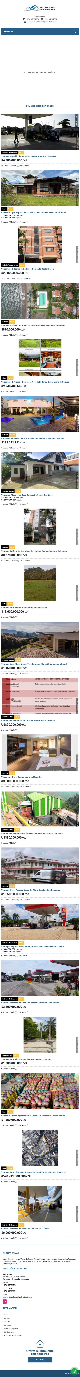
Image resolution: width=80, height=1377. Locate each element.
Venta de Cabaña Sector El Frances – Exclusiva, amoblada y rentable (33, 325)
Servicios (7, 1325)
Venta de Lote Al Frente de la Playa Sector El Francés (26, 1059)
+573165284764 (32, 19)
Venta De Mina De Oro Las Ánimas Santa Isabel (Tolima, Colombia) (32, 833)
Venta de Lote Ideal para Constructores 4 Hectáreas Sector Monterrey (34, 1172)
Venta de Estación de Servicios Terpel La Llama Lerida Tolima (30, 1003)
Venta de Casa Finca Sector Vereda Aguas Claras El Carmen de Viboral (34, 664)
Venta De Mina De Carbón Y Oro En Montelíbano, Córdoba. (28, 721)
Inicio (6, 1314)
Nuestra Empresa (11, 1328)
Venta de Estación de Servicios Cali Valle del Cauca (25, 1229)
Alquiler (7, 1321)
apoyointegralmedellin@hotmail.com (17, 1297)
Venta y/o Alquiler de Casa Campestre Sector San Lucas (27, 495)
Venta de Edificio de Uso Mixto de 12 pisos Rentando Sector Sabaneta (34, 551)
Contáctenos (9, 1332)
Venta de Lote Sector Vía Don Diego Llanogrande (24, 608)
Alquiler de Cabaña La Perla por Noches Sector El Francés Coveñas (32, 438)
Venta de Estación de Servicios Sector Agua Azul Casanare (28, 156)
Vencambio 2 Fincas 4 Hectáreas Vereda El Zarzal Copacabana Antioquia (35, 382)
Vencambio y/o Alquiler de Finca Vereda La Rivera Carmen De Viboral (33, 213)
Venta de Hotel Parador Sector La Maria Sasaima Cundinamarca (30, 890)
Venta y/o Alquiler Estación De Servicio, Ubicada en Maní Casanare (32, 946)
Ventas (7, 1318)
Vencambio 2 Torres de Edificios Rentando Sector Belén (27, 269)
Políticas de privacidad (13, 1335)
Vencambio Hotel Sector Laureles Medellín (21, 777)
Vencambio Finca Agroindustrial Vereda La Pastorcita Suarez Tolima (33, 1116)
